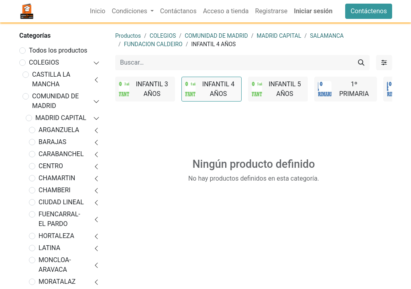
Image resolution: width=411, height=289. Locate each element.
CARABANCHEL (61, 154)
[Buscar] (361, 62)
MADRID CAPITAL (60, 118)
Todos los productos (58, 50)
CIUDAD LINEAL (61, 202)
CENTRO (51, 166)
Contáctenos (368, 11)
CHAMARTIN (57, 178)
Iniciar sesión (313, 11)
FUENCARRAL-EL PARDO (59, 219)
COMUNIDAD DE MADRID (55, 101)
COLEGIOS (44, 62)
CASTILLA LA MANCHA (51, 79)
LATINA (49, 248)
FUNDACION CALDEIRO (153, 44)
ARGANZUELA (59, 130)
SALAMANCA (327, 36)
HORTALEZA (56, 236)
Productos (128, 36)
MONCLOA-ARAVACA (55, 264)
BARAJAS (52, 142)
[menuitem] (97, 11)
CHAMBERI (55, 190)
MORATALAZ (57, 281)
